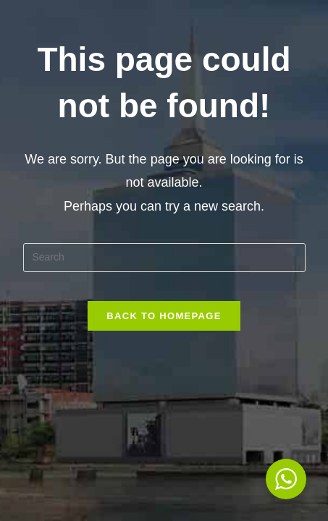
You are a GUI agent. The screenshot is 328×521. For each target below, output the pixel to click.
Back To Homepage (163, 315)
